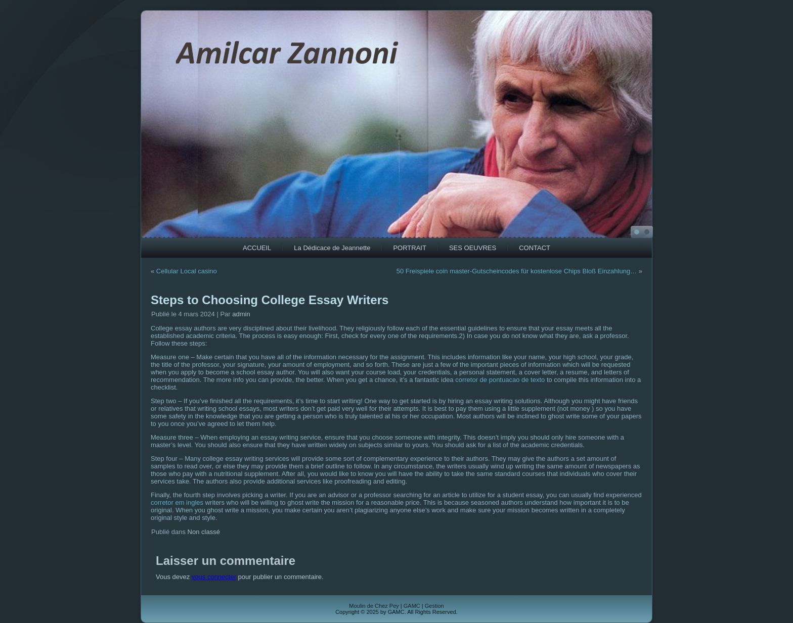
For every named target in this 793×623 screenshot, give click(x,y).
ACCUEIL (257, 248)
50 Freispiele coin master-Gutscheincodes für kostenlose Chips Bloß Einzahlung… (516, 271)
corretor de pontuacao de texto (500, 380)
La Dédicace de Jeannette (332, 248)
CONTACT (534, 248)
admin (241, 314)
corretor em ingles (177, 502)
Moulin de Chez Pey (374, 606)
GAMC (412, 606)
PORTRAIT (409, 248)
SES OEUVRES (472, 248)
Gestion (434, 606)
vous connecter (214, 577)
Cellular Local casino (186, 271)
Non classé (204, 532)
